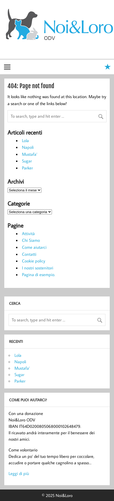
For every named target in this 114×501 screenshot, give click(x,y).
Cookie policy (33, 261)
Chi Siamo (31, 240)
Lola (25, 140)
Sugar (27, 161)
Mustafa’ (29, 154)
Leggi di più (19, 473)
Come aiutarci (34, 247)
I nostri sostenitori (37, 267)
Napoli (28, 147)
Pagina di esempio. (38, 274)
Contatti (29, 254)
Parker (27, 167)
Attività (28, 233)
